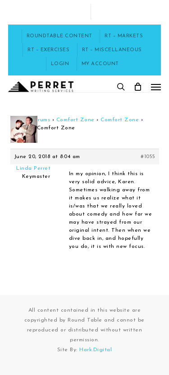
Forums (41, 120)
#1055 (148, 156)
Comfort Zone (75, 120)
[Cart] (137, 86)
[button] (156, 86)
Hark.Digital (95, 350)
